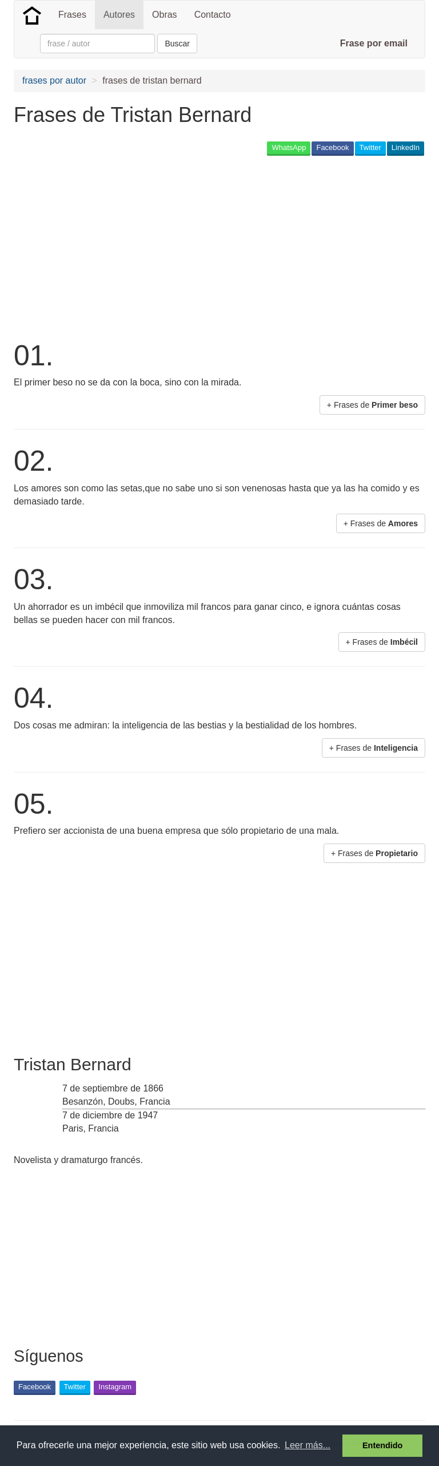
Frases (72, 14)
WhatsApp (289, 147)
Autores (119, 14)
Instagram (114, 1386)
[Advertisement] (147, 247)
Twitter (370, 147)
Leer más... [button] (307, 1445)
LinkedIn (406, 147)
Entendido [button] (382, 1445)
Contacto (212, 14)
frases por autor (54, 80)
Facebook (332, 147)
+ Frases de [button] (372, 404)
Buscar (177, 43)
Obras (164, 14)
